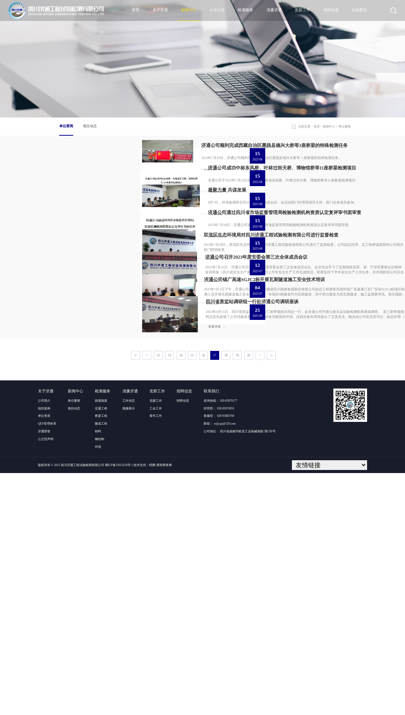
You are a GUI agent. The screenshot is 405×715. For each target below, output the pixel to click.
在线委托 (359, 10)
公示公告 (217, 10)
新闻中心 (188, 10)
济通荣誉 (44, 673)
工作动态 (128, 642)
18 (226, 597)
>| (271, 597)
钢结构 (99, 680)
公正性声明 (45, 680)
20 (248, 597)
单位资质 (44, 658)
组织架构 (44, 650)
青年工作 (155, 658)
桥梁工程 (101, 658)
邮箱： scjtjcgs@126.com (219, 665)
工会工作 (155, 650)
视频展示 (128, 650)
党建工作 (155, 642)
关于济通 (160, 10)
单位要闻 (66, 126)
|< (135, 597)
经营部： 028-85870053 (219, 650)
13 (169, 597)
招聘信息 (331, 10)
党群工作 (302, 10)
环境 (98, 688)
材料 (98, 673)
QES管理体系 (47, 665)
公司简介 (44, 642)
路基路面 (101, 642)
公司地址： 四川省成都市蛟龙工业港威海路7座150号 (239, 673)
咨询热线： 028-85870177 (220, 642)
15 (192, 597)
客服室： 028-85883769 (219, 658)
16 (203, 597)
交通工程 (101, 650)
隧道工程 (101, 665)
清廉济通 (274, 10)
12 (158, 597)
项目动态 (90, 126)
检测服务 (245, 10)
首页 (135, 10)
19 (237, 597)
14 (180, 597)
